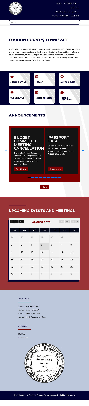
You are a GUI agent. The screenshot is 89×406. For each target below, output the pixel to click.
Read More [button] (21, 169)
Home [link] (59, 4)
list (77, 221)
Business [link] (75, 8)
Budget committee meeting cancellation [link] (29, 143)
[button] (83, 150)
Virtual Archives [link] (60, 16)
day (72, 221)
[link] (15, 14)
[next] (16, 221)
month (60, 221)
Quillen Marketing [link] (67, 395)
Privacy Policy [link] (43, 395)
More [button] (44, 187)
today (22, 221)
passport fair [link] (58, 139)
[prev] (12, 221)
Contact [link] (75, 16)
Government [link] (71, 4)
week (66, 221)
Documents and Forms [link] (67, 12)
